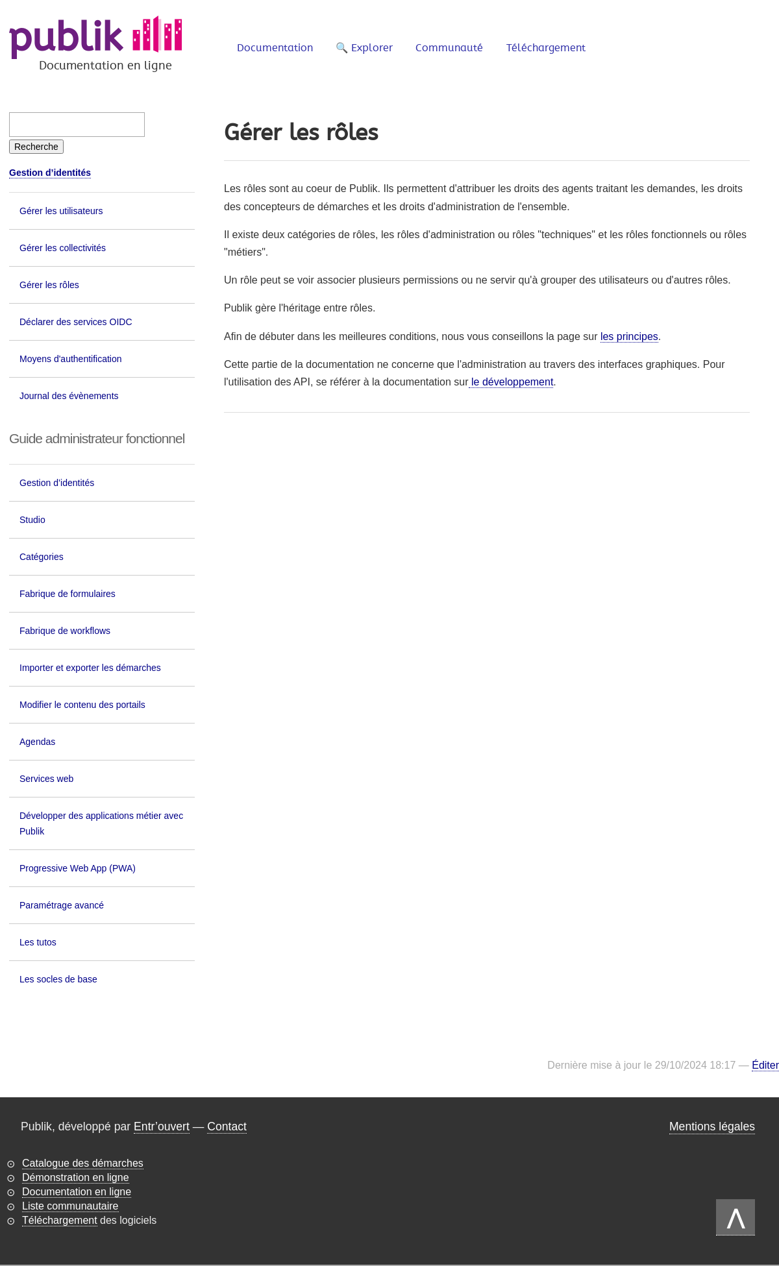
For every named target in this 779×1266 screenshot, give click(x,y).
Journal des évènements (69, 396)
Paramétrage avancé (61, 905)
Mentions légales (712, 1126)
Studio (32, 520)
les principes (629, 336)
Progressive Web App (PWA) (77, 868)
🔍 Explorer (364, 48)
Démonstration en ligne (75, 1177)
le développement (511, 381)
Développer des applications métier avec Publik (101, 823)
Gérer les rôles (49, 285)
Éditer (765, 1065)
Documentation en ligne (76, 1191)
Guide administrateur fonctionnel (96, 438)
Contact (227, 1126)
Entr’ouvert (162, 1126)
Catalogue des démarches (82, 1163)
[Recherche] (36, 147)
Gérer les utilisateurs (61, 211)
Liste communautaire (70, 1205)
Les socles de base (58, 979)
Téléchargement (546, 48)
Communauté (449, 48)
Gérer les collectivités (62, 248)
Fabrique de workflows (64, 631)
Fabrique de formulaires (67, 594)
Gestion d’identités (50, 172)
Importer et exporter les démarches (90, 668)
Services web (46, 778)
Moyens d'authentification (70, 359)
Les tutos (37, 942)
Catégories (41, 557)
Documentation (275, 48)
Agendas (37, 741)
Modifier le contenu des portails (82, 705)
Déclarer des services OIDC (75, 322)
